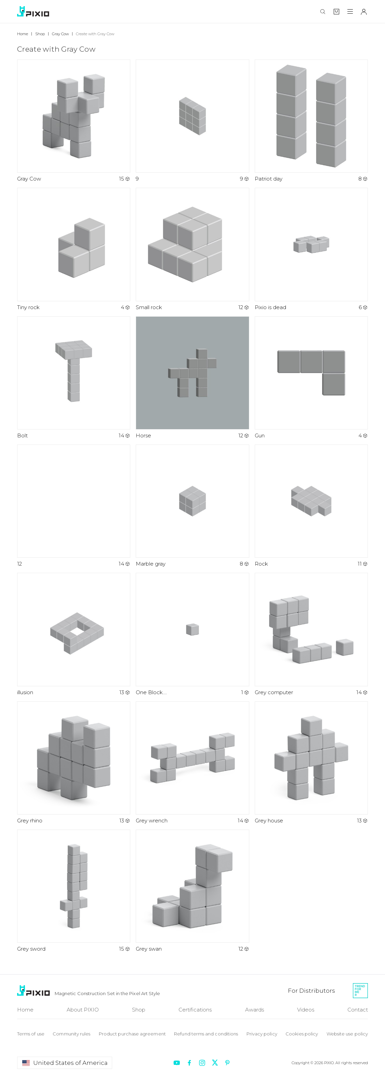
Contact (357, 1009)
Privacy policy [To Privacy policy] (262, 1033)
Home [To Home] (25, 1009)
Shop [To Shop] (138, 1009)
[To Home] (34, 990)
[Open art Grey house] (311, 762)
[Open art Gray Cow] (73, 121)
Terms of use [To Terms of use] (30, 1033)
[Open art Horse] (192, 377)
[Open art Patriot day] (311, 121)
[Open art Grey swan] (192, 891)
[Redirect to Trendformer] (360, 990)
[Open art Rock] (311, 506)
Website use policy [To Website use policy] (347, 1033)
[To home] (34, 11)
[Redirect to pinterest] (227, 1062)
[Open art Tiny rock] (73, 249)
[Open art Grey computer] (311, 634)
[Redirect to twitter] (214, 1062)
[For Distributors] (311, 990)
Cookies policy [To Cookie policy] (302, 1033)
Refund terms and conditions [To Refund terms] (206, 1033)
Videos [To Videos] (305, 1009)
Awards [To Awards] (254, 1009)
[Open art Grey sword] (73, 891)
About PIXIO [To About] (83, 1009)
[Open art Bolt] (73, 377)
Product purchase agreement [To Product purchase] (132, 1033)
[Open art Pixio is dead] (311, 249)
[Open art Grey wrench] (192, 762)
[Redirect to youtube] (176, 1062)
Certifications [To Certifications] (195, 1009)
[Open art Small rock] (192, 249)
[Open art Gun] (311, 377)
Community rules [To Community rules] (71, 1033)
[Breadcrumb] (26, 33)
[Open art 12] (73, 506)
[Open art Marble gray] (192, 506)
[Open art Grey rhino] (73, 762)
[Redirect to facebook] (189, 1062)
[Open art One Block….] (192, 634)
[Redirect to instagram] (202, 1062)
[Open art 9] (192, 121)
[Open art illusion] (73, 634)
